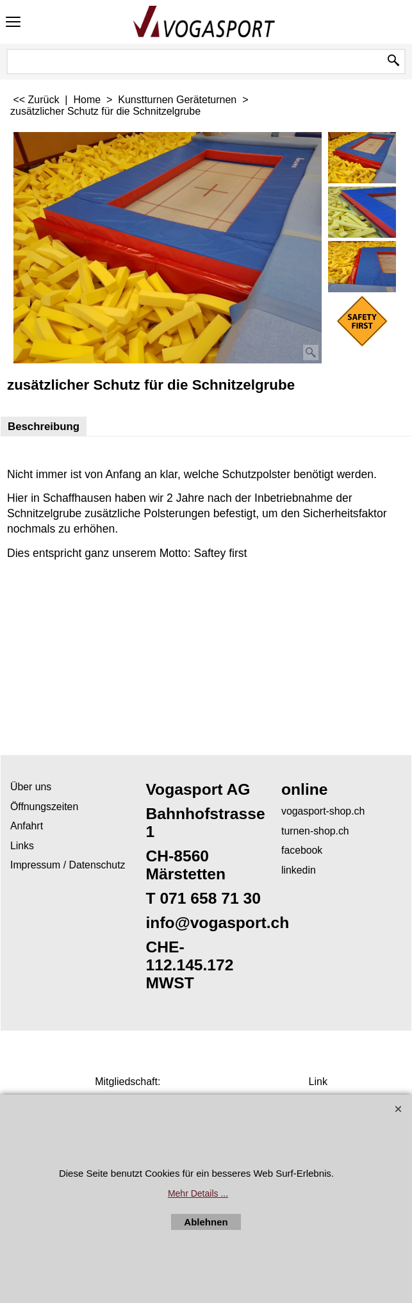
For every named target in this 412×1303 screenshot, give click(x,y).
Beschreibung (43, 426)
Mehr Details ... (198, 1193)
